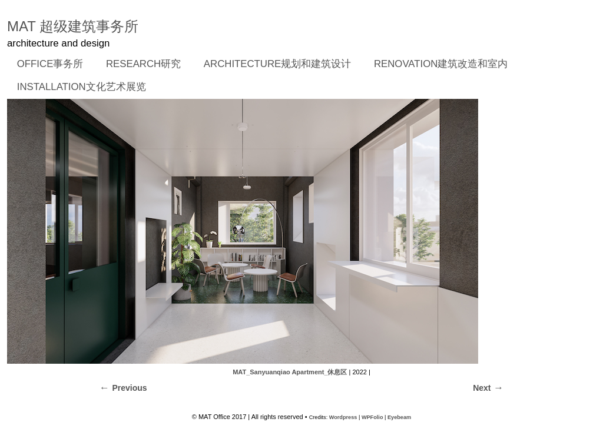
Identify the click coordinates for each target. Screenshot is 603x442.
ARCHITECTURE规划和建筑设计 (277, 63)
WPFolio (372, 417)
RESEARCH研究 (139, 64)
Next (482, 388)
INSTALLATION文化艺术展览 (81, 86)
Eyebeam (399, 417)
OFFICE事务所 (46, 64)
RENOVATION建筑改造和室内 (441, 63)
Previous (129, 388)
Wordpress (343, 417)
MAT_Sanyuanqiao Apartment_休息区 (290, 371)
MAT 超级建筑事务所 (72, 26)
